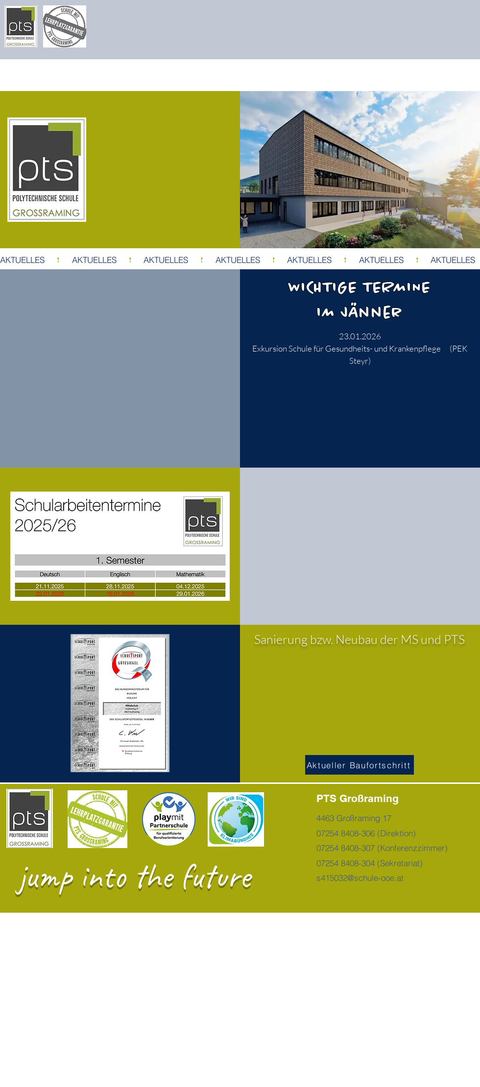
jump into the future (134, 876)
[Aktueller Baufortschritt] (359, 765)
